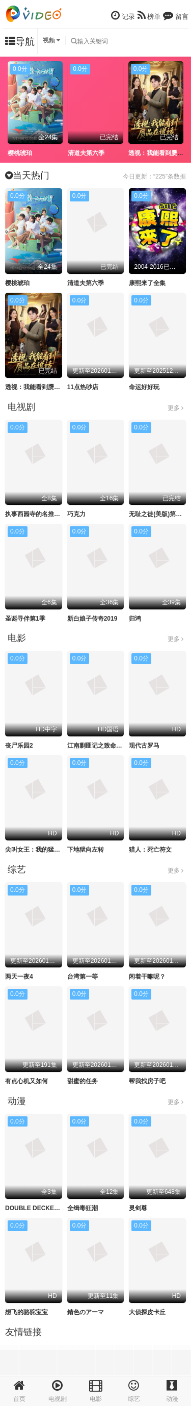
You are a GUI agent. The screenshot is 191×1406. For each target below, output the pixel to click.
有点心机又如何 (26, 1081)
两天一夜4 (19, 976)
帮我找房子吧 (147, 1081)
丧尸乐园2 (19, 745)
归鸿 (135, 618)
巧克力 (76, 514)
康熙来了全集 (147, 283)
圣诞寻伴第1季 (25, 618)
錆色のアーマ (85, 1312)
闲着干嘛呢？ (147, 976)
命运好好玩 (144, 387)
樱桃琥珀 (20, 153)
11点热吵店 (82, 387)
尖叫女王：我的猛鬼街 (35, 849)
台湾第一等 (82, 976)
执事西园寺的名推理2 (34, 514)
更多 (175, 408)
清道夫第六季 (86, 153)
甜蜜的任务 (82, 1081)
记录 (123, 15)
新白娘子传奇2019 (92, 618)
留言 (175, 15)
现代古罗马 (144, 745)
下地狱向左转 (85, 849)
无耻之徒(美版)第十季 (158, 514)
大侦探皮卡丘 (147, 1312)
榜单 (149, 15)
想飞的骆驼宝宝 (26, 1312)
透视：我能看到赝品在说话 (41, 387)
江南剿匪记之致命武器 (97, 745)
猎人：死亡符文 (150, 849)
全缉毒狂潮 (82, 1208)
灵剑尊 (138, 1208)
